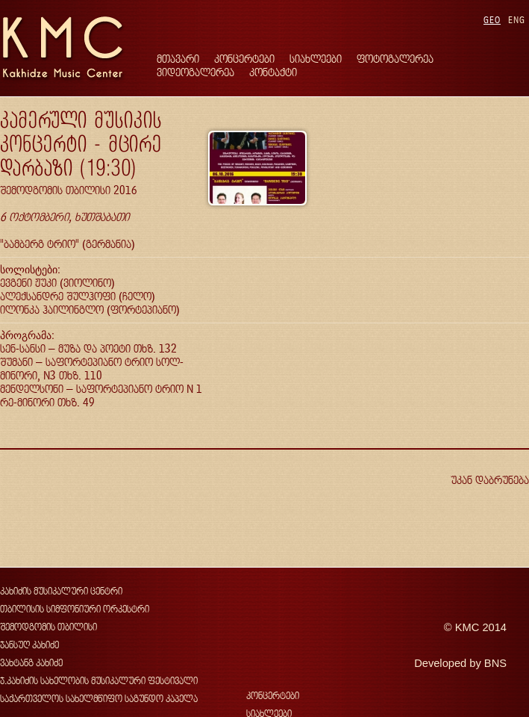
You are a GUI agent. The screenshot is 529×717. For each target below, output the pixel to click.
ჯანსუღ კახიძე (29, 645)
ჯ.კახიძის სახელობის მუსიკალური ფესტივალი (99, 680)
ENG (516, 19)
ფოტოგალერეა (395, 59)
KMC (467, 627)
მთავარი (178, 59)
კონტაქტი (273, 72)
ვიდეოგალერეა (195, 72)
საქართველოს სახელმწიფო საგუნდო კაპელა (99, 698)
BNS (495, 663)
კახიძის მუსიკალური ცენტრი (61, 591)
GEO (492, 19)
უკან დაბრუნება (490, 480)
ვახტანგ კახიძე (31, 663)
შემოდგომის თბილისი (48, 627)
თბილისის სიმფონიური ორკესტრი (74, 609)
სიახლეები (315, 59)
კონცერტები (244, 59)
